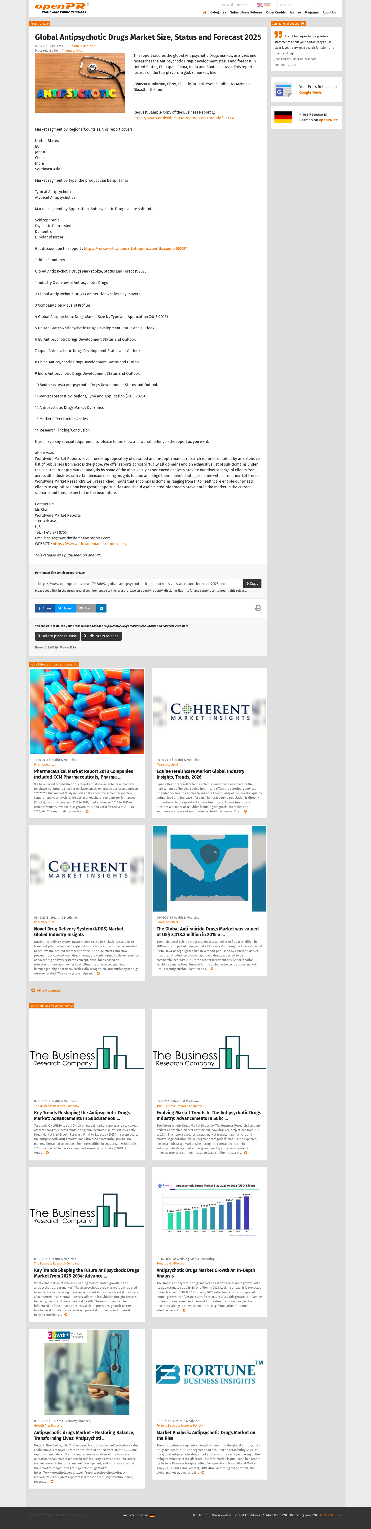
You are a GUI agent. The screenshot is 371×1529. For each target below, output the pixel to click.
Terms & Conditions (246, 1515)
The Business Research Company (56, 1106)
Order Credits (276, 12)
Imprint (242, 5)
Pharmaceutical (72, 50)
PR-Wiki (227, 5)
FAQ (193, 1515)
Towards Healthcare (170, 1263)
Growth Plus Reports (48, 1425)
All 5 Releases (45, 990)
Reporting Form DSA (304, 1515)
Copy (252, 583)
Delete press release (57, 636)
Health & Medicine (82, 46)
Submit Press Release (246, 12)
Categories (218, 12)
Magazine (312, 12)
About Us (329, 12)
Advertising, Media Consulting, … (195, 1259)
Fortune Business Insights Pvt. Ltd (180, 1425)
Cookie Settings (331, 1515)
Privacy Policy (221, 1515)
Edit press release (101, 636)
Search (325, 5)
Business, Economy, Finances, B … (73, 1421)
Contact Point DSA (275, 1515)
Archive (295, 12)
